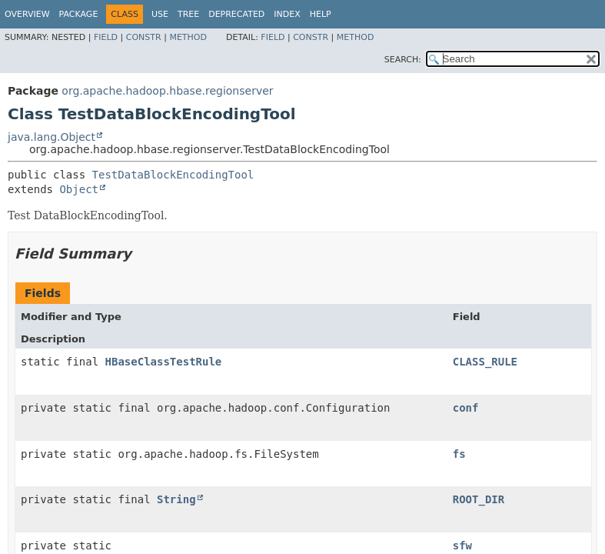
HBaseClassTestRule (163, 361)
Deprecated (236, 14)
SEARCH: (402, 60)
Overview (27, 14)
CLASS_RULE (485, 361)
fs (459, 454)
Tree (188, 14)
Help (320, 14)
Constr (143, 37)
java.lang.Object (51, 137)
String (176, 499)
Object (78, 189)
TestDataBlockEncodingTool (173, 175)
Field (106, 37)
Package (78, 14)
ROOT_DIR (478, 499)
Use (159, 14)
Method (188, 37)
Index (287, 14)
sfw (462, 545)
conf (466, 408)
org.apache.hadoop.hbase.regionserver (167, 91)
